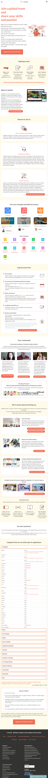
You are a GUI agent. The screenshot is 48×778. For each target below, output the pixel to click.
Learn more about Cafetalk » (15, 111)
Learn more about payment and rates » (35, 194)
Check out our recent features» (37, 472)
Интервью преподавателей (31, 750)
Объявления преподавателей (31, 752)
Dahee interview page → (39, 376)
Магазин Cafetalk (6, 769)
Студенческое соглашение (8, 750)
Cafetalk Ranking (6, 767)
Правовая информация (24, 736)
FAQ (22, 531)
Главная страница (6, 747)
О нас (4, 736)
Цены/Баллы (5, 748)
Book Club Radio (6, 758)
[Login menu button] (46, 2)
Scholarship (4, 755)
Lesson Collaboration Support (8, 772)
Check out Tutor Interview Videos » (36, 431)
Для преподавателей (29, 747)
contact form (42, 533)
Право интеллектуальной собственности (30, 756)
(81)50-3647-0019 (31, 770)
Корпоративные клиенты (8, 753)
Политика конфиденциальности (10, 774)
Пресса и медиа (23, 739)
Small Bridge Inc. (6, 775)
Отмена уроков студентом (8, 752)
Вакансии (14, 739)
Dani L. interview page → (8, 376)
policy (20, 286)
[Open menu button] (1, 2)
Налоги (26, 759)
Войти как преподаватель (30, 748)
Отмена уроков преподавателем (32, 758)
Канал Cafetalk (5, 766)
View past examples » (39, 451)
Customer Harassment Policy (38, 736)
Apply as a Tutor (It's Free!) (12, 52)
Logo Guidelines (32, 739)
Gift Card (4, 771)
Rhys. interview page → (24, 376)
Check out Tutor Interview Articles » (36, 428)
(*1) (38, 552)
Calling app (23, 295)
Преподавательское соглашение (32, 753)
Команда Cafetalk (12, 736)
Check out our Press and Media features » (34, 493)
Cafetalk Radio (5, 757)
